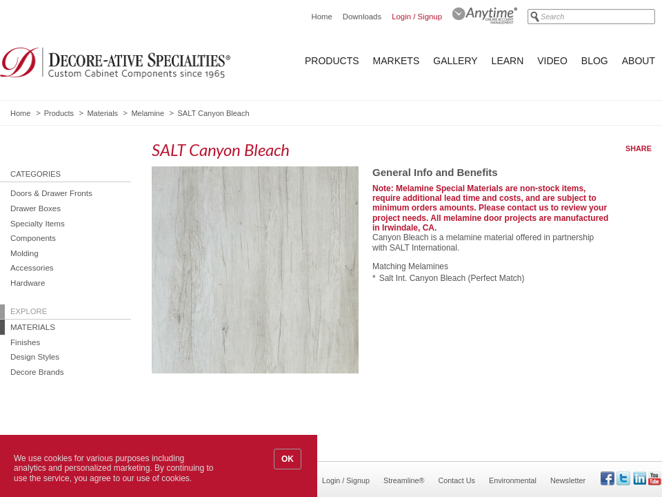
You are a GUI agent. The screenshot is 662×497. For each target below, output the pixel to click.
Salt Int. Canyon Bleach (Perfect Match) (452, 278)
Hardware (27, 282)
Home (321, 16)
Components (33, 237)
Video (552, 60)
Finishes (25, 342)
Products (332, 60)
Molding (24, 252)
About (638, 60)
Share (638, 148)
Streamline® (404, 480)
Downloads (362, 16)
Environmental (512, 480)
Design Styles (34, 356)
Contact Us (457, 480)
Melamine (147, 113)
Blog (594, 60)
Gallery (455, 60)
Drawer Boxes (35, 208)
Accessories (32, 267)
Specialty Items (37, 223)
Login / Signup (417, 16)
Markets (396, 60)
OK (287, 459)
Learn (508, 60)
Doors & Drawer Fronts (51, 192)
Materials (102, 113)
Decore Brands (37, 371)
